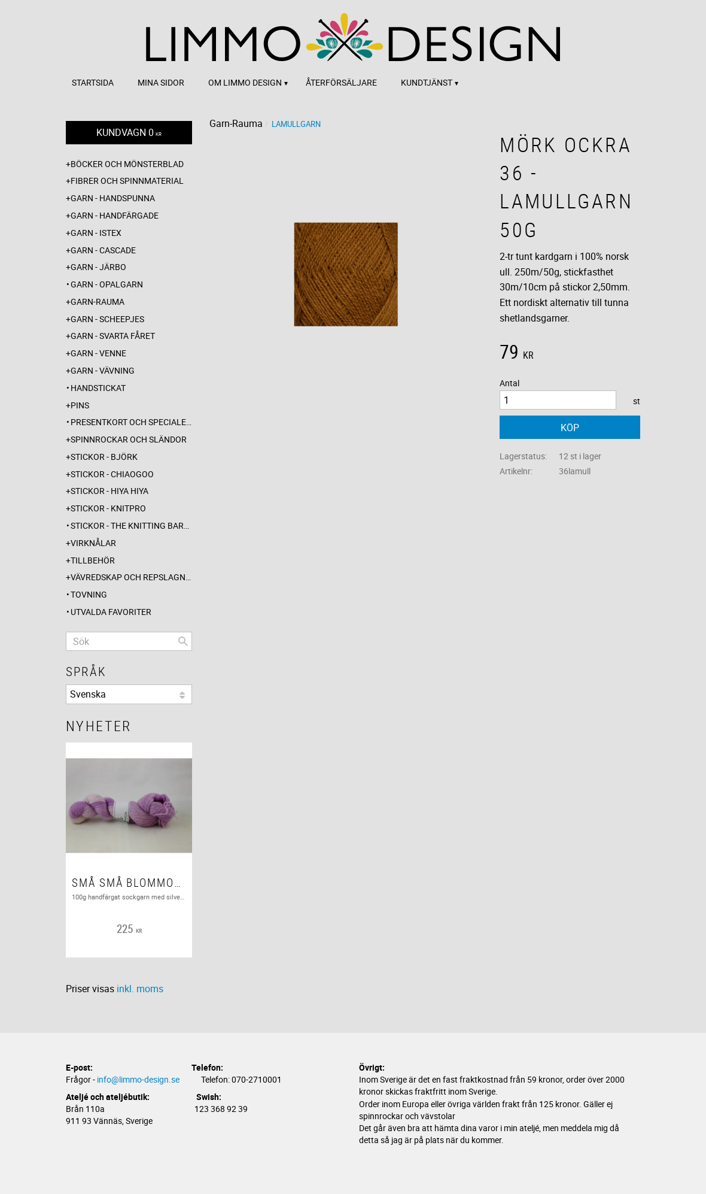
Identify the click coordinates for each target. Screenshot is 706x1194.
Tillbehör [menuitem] (93, 560)
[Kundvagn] (129, 132)
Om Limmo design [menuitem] (245, 82)
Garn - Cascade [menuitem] (103, 250)
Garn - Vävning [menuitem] (103, 370)
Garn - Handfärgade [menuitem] (115, 215)
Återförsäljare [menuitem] (341, 82)
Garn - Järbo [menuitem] (98, 266)
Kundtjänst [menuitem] (426, 82)
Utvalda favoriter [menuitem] (111, 611)
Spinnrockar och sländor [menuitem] (129, 439)
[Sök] (183, 641)
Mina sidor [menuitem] (161, 82)
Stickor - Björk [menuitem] (104, 456)
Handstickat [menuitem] (98, 387)
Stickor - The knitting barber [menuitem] (131, 525)
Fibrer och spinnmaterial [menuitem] (127, 180)
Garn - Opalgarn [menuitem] (107, 284)
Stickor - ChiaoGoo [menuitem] (112, 474)
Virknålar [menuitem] (93, 542)
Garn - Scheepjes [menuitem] (107, 319)
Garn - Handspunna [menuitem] (113, 198)
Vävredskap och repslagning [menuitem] (131, 577)
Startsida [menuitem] (93, 82)
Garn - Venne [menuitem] (98, 353)
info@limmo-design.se (138, 1079)
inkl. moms (140, 988)
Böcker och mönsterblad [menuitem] (127, 163)
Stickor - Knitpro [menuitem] (108, 508)
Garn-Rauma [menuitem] (97, 301)
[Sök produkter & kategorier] (129, 641)
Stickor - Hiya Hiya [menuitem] (109, 490)
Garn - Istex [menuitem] (96, 232)
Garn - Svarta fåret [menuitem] (113, 335)
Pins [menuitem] (80, 405)
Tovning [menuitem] (89, 594)
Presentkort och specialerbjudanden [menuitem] (131, 422)
